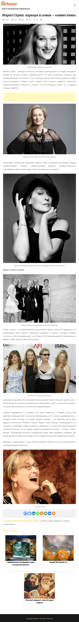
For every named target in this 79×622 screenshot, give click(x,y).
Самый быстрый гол (58, 562)
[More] (53, 513)
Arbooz (36, 618)
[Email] (45, 513)
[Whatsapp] (37, 513)
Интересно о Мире (30, 521)
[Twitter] (29, 513)
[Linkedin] (33, 513)
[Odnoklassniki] (41, 513)
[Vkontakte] (49, 513)
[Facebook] (25, 513)
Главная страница (11, 521)
